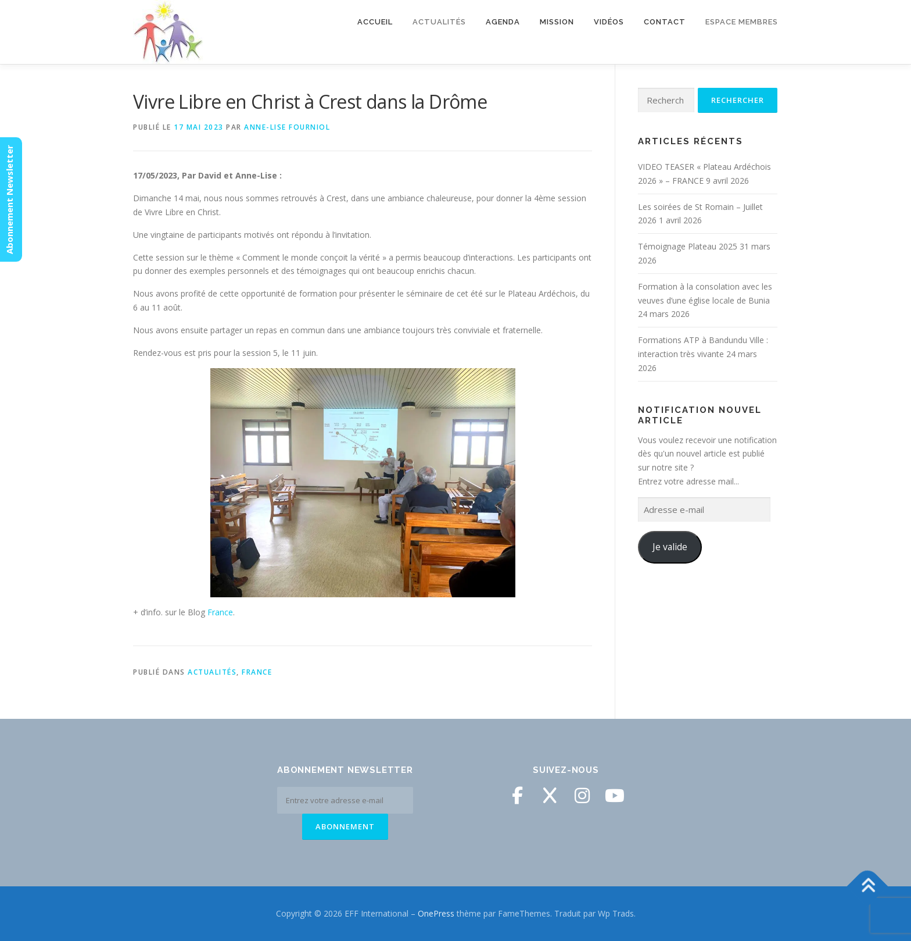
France (220, 612)
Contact (665, 21)
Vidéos (609, 21)
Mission (557, 21)
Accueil (375, 21)
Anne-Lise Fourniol (287, 127)
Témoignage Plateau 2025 (687, 246)
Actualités (439, 21)
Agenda (503, 21)
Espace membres (741, 21)
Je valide (669, 546)
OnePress (436, 913)
